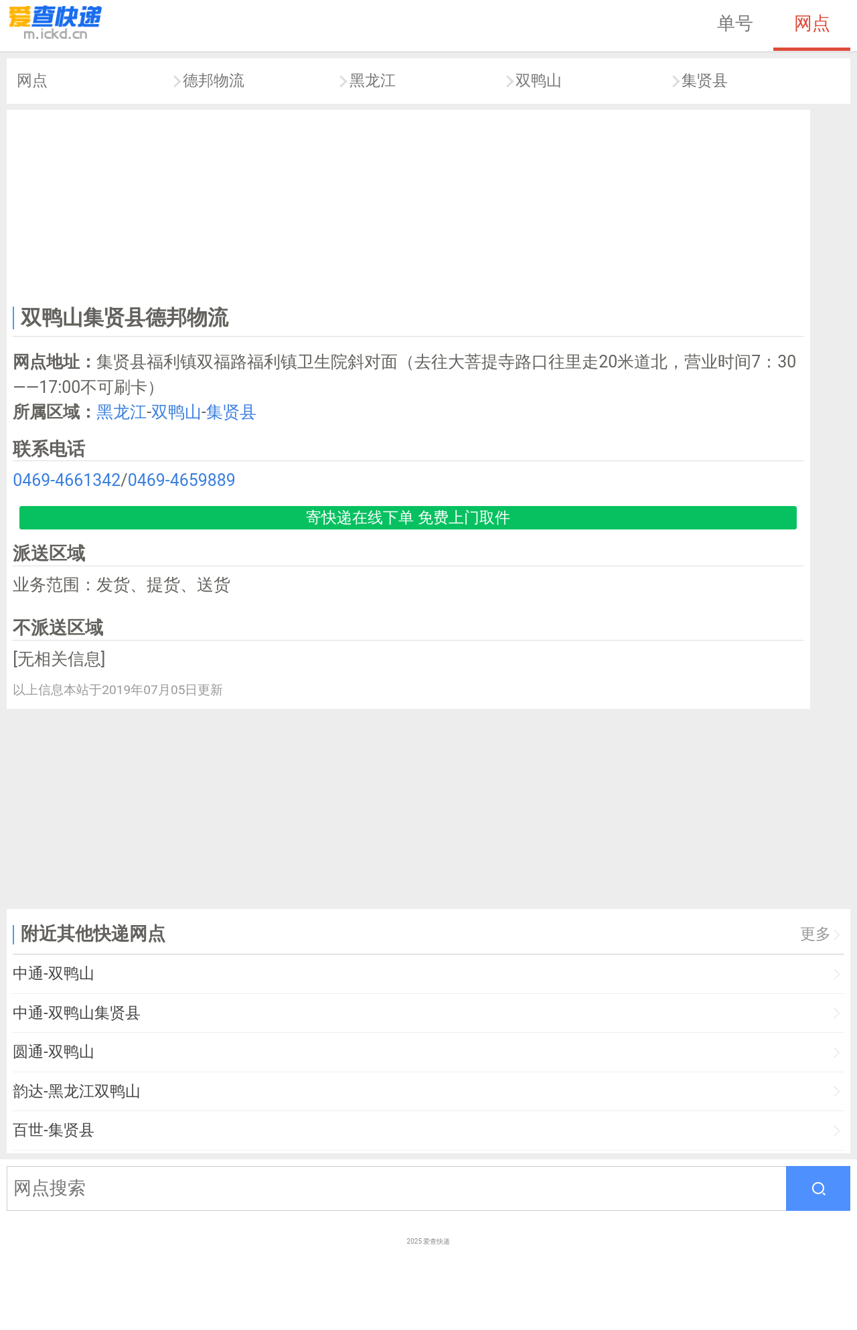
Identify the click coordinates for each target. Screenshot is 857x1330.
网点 (812, 23)
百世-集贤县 (53, 1130)
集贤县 (705, 81)
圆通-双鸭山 (53, 1052)
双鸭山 (539, 81)
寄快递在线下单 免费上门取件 (408, 518)
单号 (735, 23)
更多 (815, 934)
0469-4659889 (182, 480)
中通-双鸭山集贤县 (76, 1013)
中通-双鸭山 (53, 974)
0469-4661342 (67, 480)
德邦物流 (213, 81)
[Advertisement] (408, 205)
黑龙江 (372, 81)
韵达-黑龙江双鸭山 (76, 1091)
